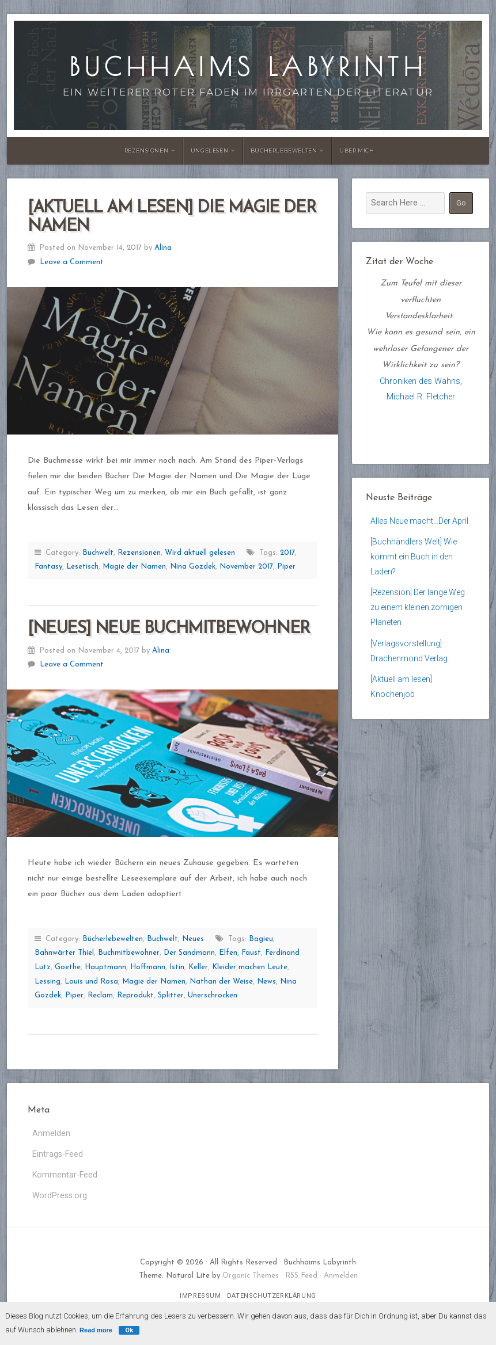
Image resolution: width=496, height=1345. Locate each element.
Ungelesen (209, 150)
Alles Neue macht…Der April (420, 521)
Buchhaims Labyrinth (247, 66)
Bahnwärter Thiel (64, 953)
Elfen (228, 953)
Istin (176, 967)
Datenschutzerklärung (271, 1298)
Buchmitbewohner (129, 953)
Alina (163, 248)
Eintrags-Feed (57, 1155)
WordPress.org (60, 1198)
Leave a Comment (72, 262)
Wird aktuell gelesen (200, 553)
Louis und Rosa (91, 981)
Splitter (171, 995)
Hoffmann (147, 967)
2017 (287, 553)
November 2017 (246, 566)
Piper (286, 566)
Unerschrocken (212, 995)
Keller (198, 967)
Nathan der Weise (221, 981)
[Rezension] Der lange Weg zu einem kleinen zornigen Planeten (418, 612)
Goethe (68, 967)
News (266, 981)
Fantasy (48, 566)
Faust (251, 953)
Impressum (200, 1298)
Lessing (47, 981)
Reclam (100, 995)
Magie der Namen (134, 566)
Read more (95, 1330)
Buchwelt (97, 553)
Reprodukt (135, 995)
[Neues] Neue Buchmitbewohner (169, 628)
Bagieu (261, 939)
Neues (193, 939)
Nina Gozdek (192, 566)
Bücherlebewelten (284, 150)
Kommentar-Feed (65, 1177)
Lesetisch (82, 566)
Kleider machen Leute (249, 967)
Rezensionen (146, 150)
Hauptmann (105, 967)
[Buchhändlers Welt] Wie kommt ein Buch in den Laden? (414, 558)
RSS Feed (301, 1278)
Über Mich (356, 150)
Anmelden (51, 1133)
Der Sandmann (189, 953)
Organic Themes (250, 1278)
